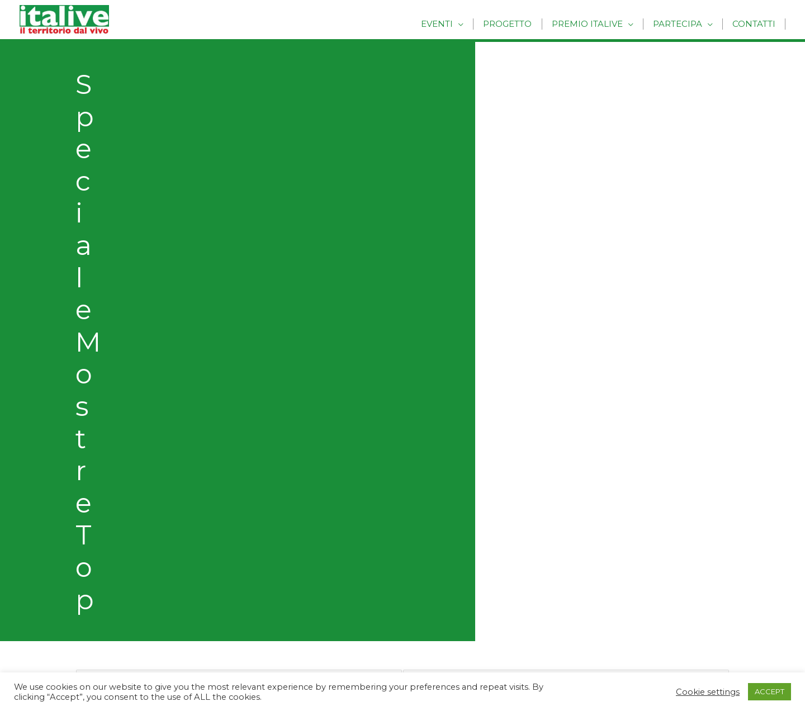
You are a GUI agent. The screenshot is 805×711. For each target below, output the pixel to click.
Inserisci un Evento (106, 444)
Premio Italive (592, 23)
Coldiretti (86, 600)
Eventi (447, 23)
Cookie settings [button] (708, 692)
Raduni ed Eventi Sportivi (469, 475)
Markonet (88, 570)
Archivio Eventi (447, 506)
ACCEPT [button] (769, 691)
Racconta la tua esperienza (125, 475)
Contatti (754, 23)
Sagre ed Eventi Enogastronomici (486, 490)
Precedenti (99, 363)
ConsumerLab (97, 632)
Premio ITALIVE (100, 490)
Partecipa (680, 23)
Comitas (84, 616)
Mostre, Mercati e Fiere (465, 459)
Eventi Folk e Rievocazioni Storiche (490, 444)
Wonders (86, 585)
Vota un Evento (99, 459)
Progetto (515, 23)
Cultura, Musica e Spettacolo (477, 428)
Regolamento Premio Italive (127, 506)
